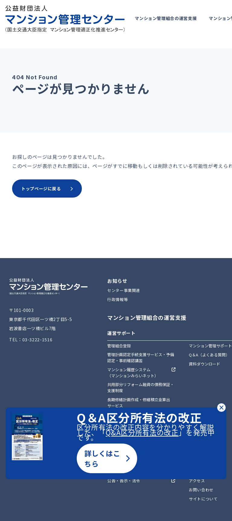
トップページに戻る (47, 188)
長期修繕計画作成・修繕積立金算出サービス (138, 402)
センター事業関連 (123, 290)
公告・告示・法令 (123, 480)
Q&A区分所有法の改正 (142, 432)
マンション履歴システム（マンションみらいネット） (132, 372)
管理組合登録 (119, 346)
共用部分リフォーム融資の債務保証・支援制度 (140, 387)
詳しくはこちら (107, 458)
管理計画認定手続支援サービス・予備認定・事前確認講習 (140, 357)
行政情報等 (117, 299)
